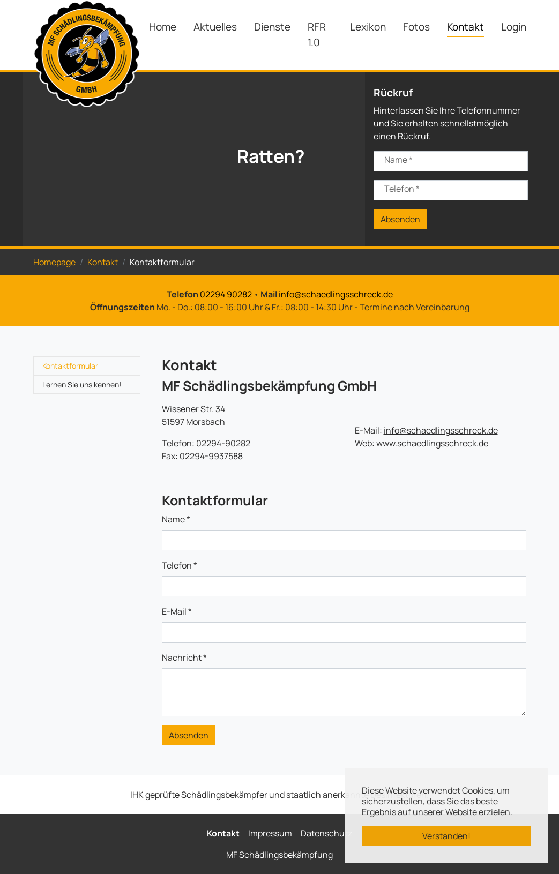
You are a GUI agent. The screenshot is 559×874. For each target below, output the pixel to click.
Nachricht (184, 657)
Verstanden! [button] (446, 836)
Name (398, 159)
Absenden (400, 219)
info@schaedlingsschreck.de (336, 294)
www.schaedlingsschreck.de (432, 443)
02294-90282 (223, 443)
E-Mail (177, 611)
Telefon (402, 188)
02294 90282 (226, 294)
